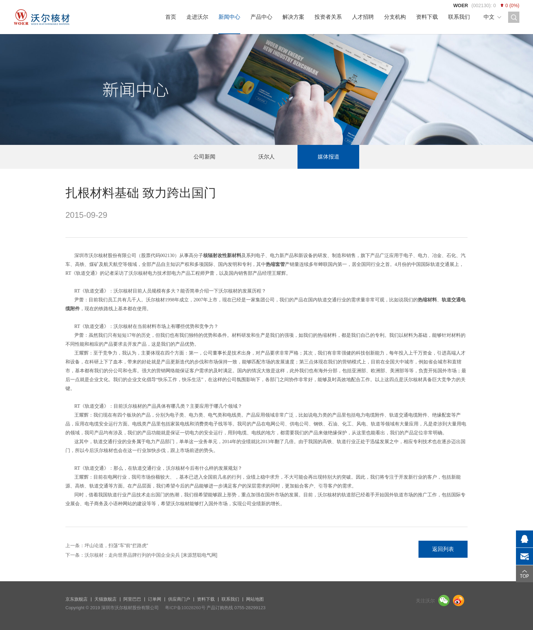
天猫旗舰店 (105, 599)
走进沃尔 (197, 17)
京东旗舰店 (76, 599)
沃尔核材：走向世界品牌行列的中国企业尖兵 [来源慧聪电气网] (151, 555)
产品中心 (261, 17)
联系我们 (459, 17)
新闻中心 (229, 17)
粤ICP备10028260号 (185, 607)
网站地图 (255, 599)
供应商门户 (179, 599)
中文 (489, 17)
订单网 (154, 599)
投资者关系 (328, 17)
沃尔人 (266, 157)
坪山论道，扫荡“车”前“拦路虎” (116, 545)
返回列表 (443, 549)
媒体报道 (328, 157)
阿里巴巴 (132, 599)
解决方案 (293, 17)
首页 (170, 17)
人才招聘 (363, 17)
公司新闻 (204, 157)
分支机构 (395, 17)
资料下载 (427, 17)
